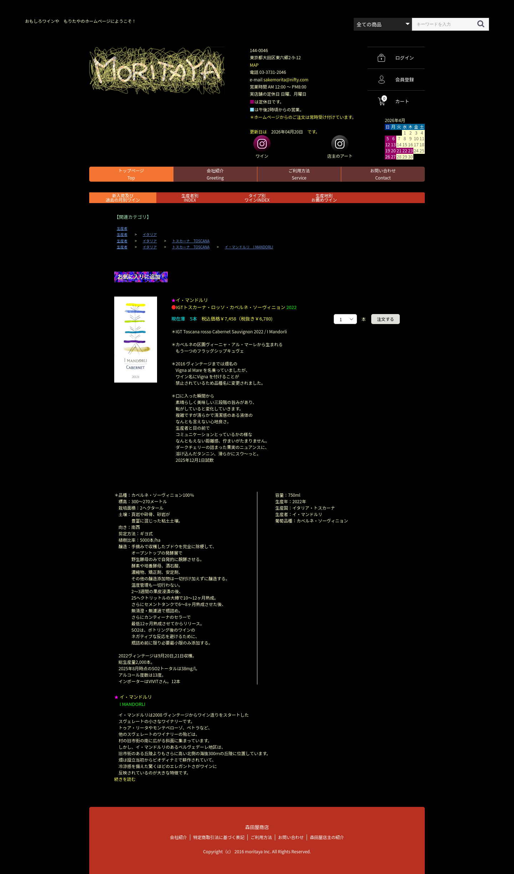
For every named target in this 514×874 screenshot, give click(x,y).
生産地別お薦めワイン (324, 197)
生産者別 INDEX (189, 197)
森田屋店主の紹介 (327, 837)
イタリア (150, 234)
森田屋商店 (256, 826)
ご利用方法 (299, 174)
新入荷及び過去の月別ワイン (123, 197)
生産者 (122, 228)
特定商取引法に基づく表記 (219, 837)
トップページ (131, 174)
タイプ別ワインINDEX (257, 197)
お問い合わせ (383, 174)
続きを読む (125, 779)
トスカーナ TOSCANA (191, 240)
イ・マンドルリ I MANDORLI (249, 246)
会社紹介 (215, 174)
